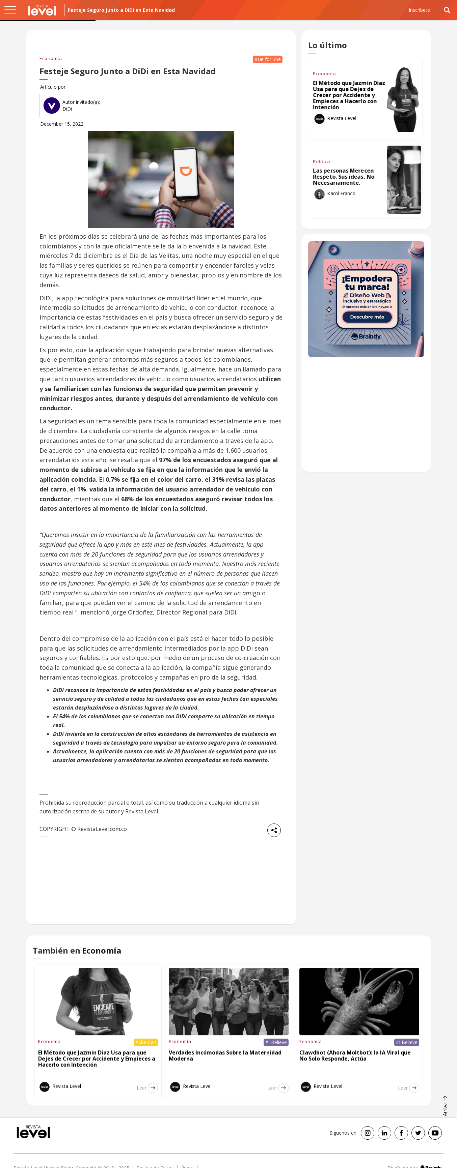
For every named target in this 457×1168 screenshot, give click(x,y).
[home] (42, 10)
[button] (10, 10)
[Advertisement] (366, 418)
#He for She (267, 59)
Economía (50, 58)
